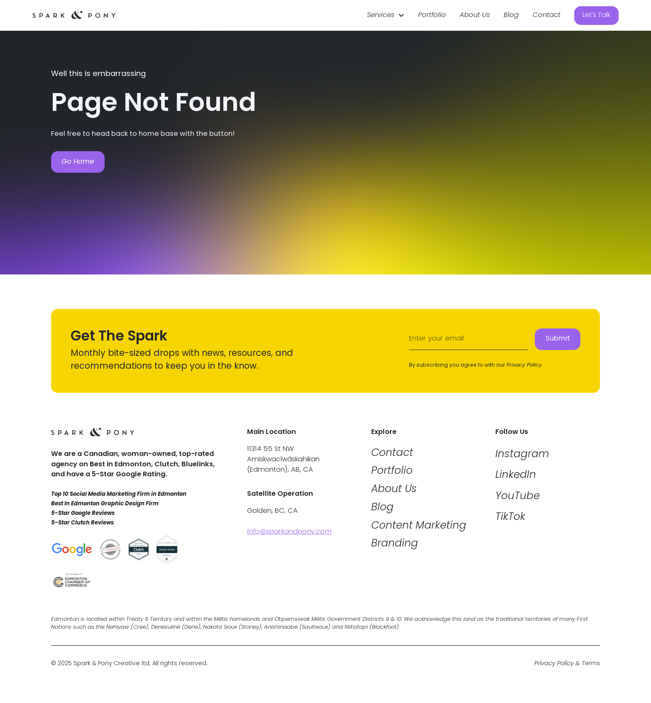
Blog (511, 15)
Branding (394, 544)
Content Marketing (418, 526)
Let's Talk (596, 15)
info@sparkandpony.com (289, 532)
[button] (385, 15)
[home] (73, 15)
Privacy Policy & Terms (567, 664)
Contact (546, 15)
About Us (475, 15)
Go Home (77, 161)
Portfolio (432, 15)
